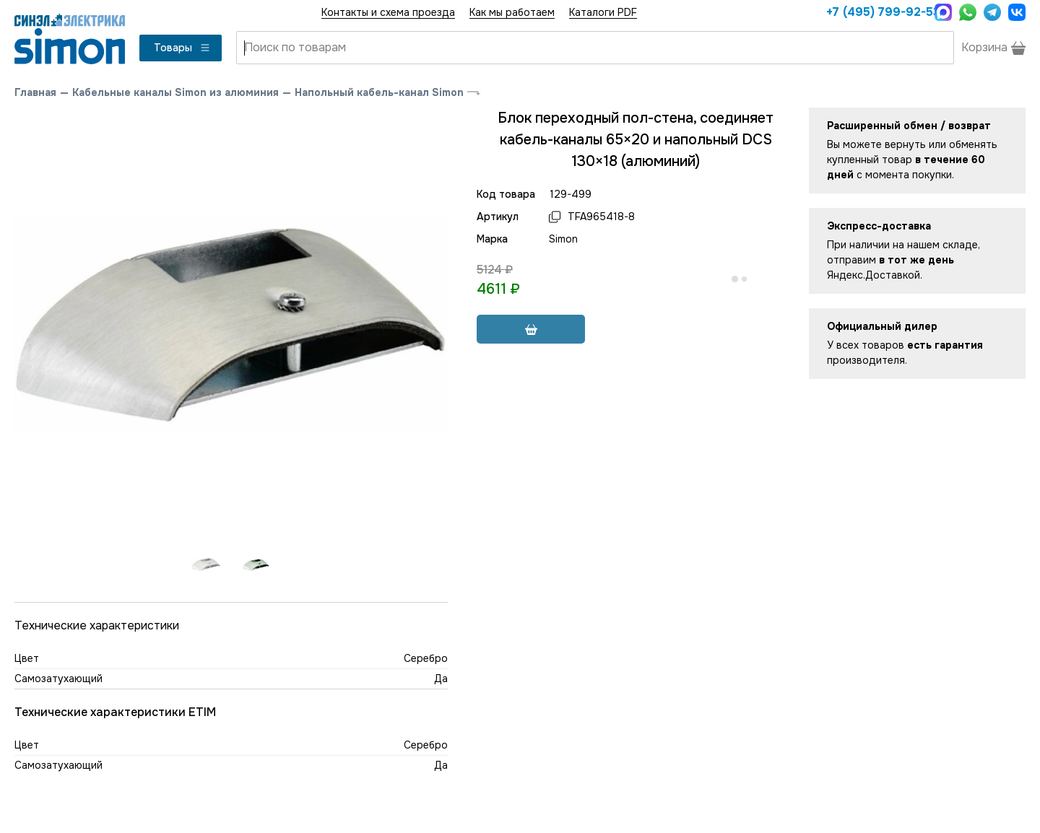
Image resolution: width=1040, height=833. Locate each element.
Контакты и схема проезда (388, 12)
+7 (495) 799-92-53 (876, 11)
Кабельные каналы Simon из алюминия (175, 92)
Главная (35, 92)
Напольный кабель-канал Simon (379, 92)
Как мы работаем (512, 12)
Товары (182, 47)
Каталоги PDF (603, 12)
